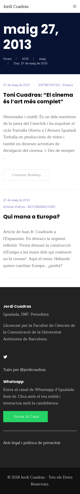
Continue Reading (26, 175)
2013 (25, 59)
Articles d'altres (14, 206)
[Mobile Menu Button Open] (75, 6)
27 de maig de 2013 (16, 85)
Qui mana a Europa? (31, 216)
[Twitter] (5, 356)
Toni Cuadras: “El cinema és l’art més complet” (38, 98)
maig (42, 59)
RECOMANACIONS (41, 206)
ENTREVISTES (49, 85)
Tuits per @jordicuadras (24, 369)
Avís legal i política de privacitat (32, 443)
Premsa (68, 85)
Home (7, 59)
